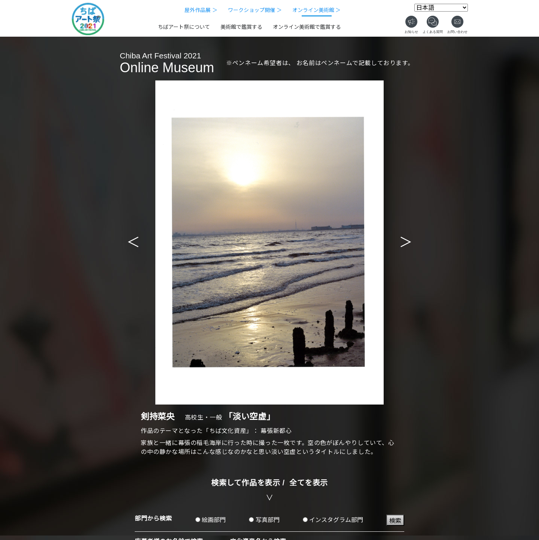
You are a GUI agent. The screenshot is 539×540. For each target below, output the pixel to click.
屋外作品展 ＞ (201, 10)
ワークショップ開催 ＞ (255, 10)
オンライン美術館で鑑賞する (307, 27)
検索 (395, 521)
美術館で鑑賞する (241, 27)
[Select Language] (441, 8)
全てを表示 (308, 483)
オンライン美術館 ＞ (316, 10)
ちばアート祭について (184, 27)
